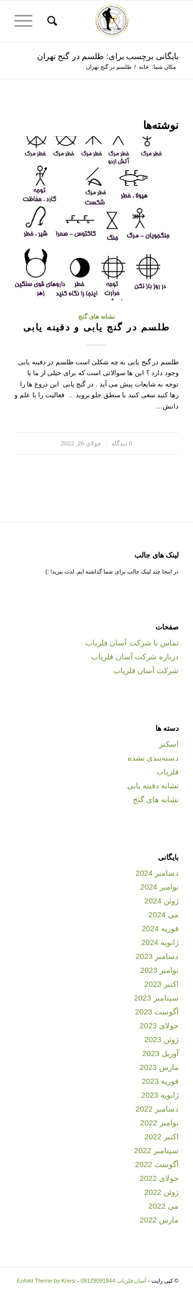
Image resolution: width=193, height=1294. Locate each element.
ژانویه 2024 (160, 942)
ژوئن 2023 (161, 1039)
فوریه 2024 (160, 928)
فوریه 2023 (160, 1081)
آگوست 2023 (157, 1011)
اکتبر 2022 (161, 1136)
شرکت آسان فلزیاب (146, 670)
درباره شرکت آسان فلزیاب (135, 656)
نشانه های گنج (96, 316)
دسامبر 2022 (157, 1108)
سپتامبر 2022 (156, 1150)
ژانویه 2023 (160, 1094)
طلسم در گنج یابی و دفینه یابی (96, 327)
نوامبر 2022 (159, 1122)
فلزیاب (167, 771)
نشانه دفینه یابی (153, 785)
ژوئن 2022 (161, 1192)
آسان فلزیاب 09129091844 (113, 1281)
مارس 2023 (159, 1067)
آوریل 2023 (160, 1053)
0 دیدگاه (122, 443)
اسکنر (169, 744)
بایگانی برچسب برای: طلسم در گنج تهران (108, 56)
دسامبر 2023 (157, 956)
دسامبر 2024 (157, 872)
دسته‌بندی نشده (153, 757)
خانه (144, 67)
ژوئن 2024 (161, 900)
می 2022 (163, 1205)
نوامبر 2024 (159, 886)
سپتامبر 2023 (156, 997)
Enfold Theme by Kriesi (46, 1281)
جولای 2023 (159, 1025)
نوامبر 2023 (159, 970)
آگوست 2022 (157, 1164)
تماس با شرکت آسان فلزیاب (132, 642)
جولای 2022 (159, 1178)
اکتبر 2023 (161, 983)
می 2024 (163, 914)
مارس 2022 (159, 1219)
